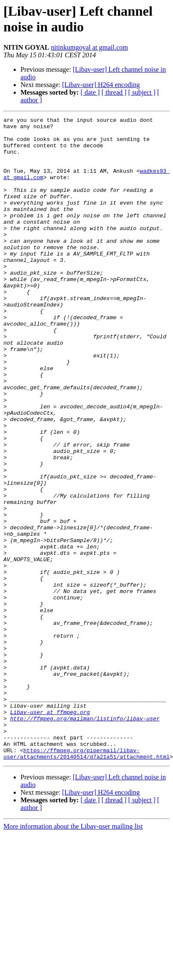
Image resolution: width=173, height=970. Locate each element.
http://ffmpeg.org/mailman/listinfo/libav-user (85, 831)
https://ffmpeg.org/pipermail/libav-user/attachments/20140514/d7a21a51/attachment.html (86, 873)
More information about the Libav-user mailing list (73, 947)
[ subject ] (142, 92)
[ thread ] (114, 92)
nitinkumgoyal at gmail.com (89, 47)
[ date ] (90, 92)
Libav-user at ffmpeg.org (50, 824)
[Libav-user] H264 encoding (101, 84)
